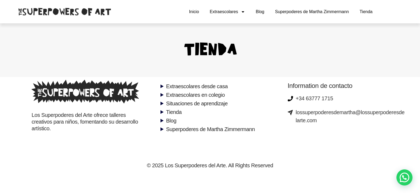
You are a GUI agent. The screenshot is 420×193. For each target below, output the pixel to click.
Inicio (194, 11)
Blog (260, 11)
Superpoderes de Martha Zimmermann (312, 11)
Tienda (365, 11)
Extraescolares (227, 11)
